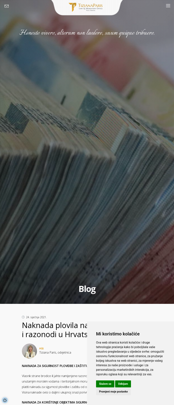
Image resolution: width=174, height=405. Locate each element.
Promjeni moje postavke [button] (113, 391)
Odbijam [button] (123, 383)
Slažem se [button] (105, 383)
